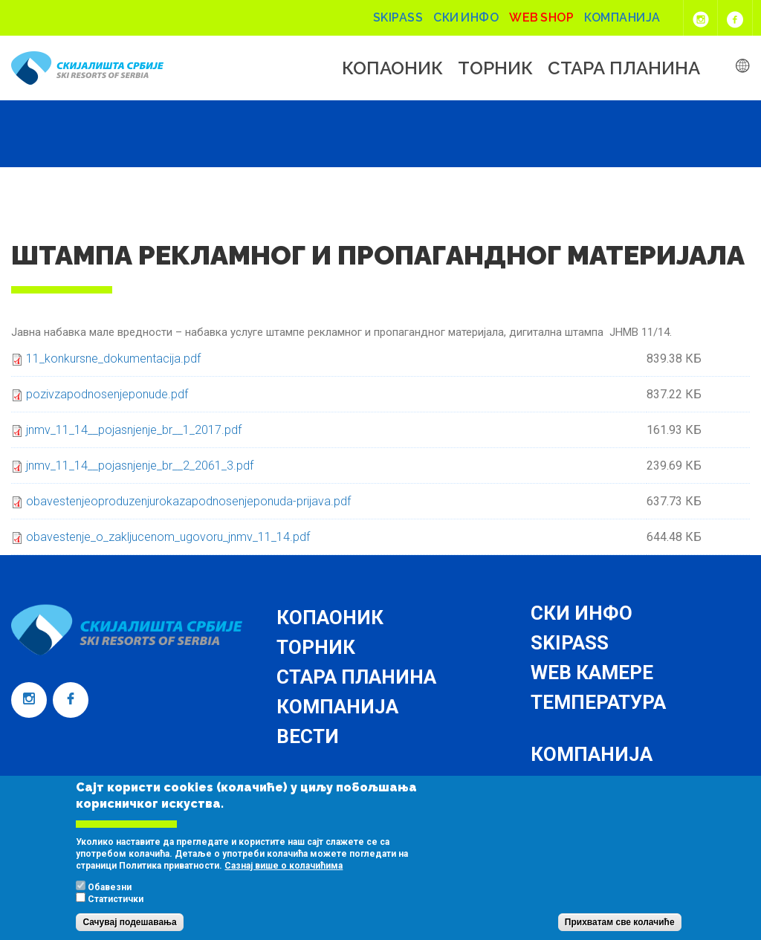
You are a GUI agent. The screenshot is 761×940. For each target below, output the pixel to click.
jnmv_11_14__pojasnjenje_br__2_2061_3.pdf (139, 465)
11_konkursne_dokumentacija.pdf (113, 358)
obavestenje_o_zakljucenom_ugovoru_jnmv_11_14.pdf (168, 537)
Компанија (622, 17)
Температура (598, 702)
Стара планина (624, 68)
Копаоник (392, 68)
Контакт (575, 784)
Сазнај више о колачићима (283, 880)
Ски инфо (466, 17)
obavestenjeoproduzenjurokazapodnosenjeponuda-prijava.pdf (188, 501)
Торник (495, 68)
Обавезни (110, 901)
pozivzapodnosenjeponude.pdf (107, 394)
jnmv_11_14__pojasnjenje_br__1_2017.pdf (134, 430)
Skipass (398, 17)
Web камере (592, 672)
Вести (307, 736)
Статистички (115, 913)
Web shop (541, 17)
